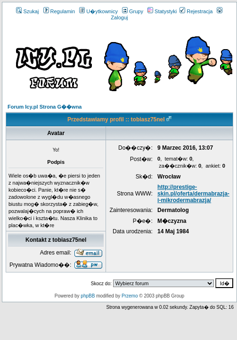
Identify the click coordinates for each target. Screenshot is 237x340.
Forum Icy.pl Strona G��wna (45, 107)
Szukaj (27, 11)
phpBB (88, 295)
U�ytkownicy (98, 11)
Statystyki (162, 11)
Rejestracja (196, 11)
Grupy (132, 11)
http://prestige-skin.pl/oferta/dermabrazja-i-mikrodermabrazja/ (193, 194)
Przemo (130, 295)
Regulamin (59, 11)
